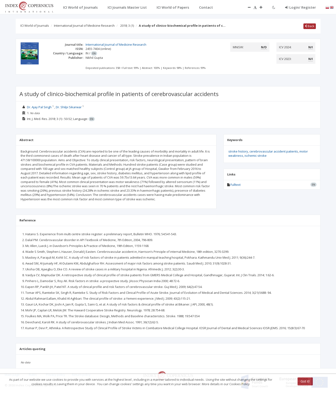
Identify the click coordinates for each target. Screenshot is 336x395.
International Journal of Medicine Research (84, 25)
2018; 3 (127, 25)
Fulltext (235, 185)
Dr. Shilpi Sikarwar (69, 107)
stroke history (238, 151)
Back (309, 26)
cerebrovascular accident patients (273, 151)
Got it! (305, 381)
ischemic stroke (256, 155)
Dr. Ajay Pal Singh (39, 107)
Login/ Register (300, 7)
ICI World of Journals (34, 25)
